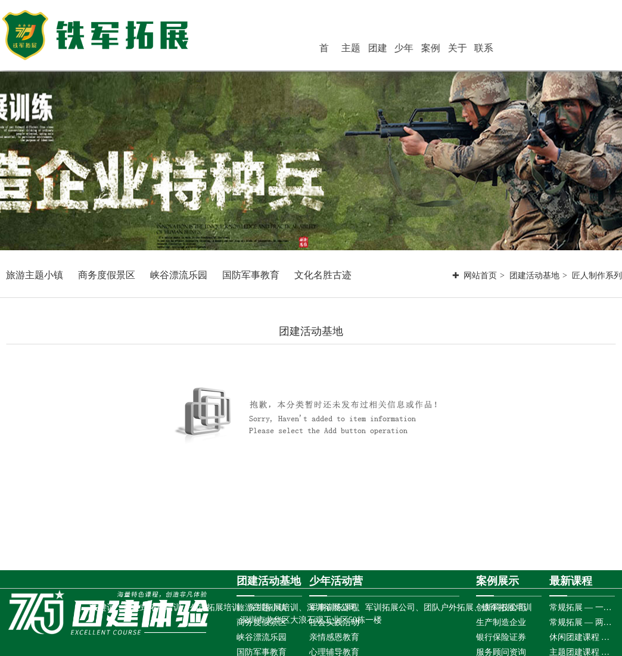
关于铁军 (470, 50)
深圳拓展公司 (332, 607)
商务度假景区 (106, 275)
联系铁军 (494, 50)
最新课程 (570, 581)
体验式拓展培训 (152, 607)
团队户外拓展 (449, 607)
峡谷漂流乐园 (178, 275)
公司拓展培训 (215, 607)
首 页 (357, 50)
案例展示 (447, 50)
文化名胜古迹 (323, 275)
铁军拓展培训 (507, 607)
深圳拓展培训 (273, 607)
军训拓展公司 (390, 607)
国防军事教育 (250, 275)
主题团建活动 (377, 50)
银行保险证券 (501, 637)
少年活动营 (424, 50)
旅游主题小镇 (34, 275)
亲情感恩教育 (334, 637)
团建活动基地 (401, 50)
